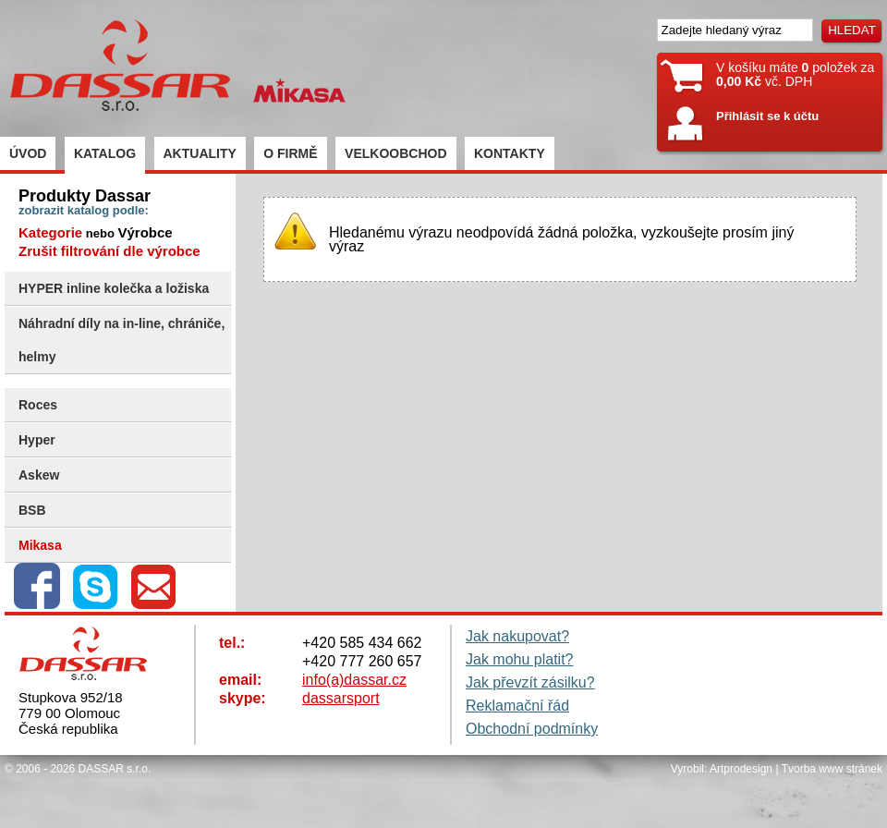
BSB (32, 510)
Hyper (36, 439)
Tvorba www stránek (832, 768)
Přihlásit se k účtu (767, 116)
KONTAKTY (509, 153)
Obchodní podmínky (532, 729)
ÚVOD (27, 153)
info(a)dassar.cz (354, 680)
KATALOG (105, 153)
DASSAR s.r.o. (115, 768)
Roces (37, 404)
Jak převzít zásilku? (530, 682)
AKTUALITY (200, 153)
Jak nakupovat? (517, 636)
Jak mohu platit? (520, 659)
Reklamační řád (517, 705)
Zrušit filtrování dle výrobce (109, 251)
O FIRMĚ (290, 153)
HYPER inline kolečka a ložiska (113, 288)
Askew (38, 475)
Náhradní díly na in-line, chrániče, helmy (121, 340)
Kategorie (50, 232)
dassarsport (341, 698)
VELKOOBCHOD (395, 153)
